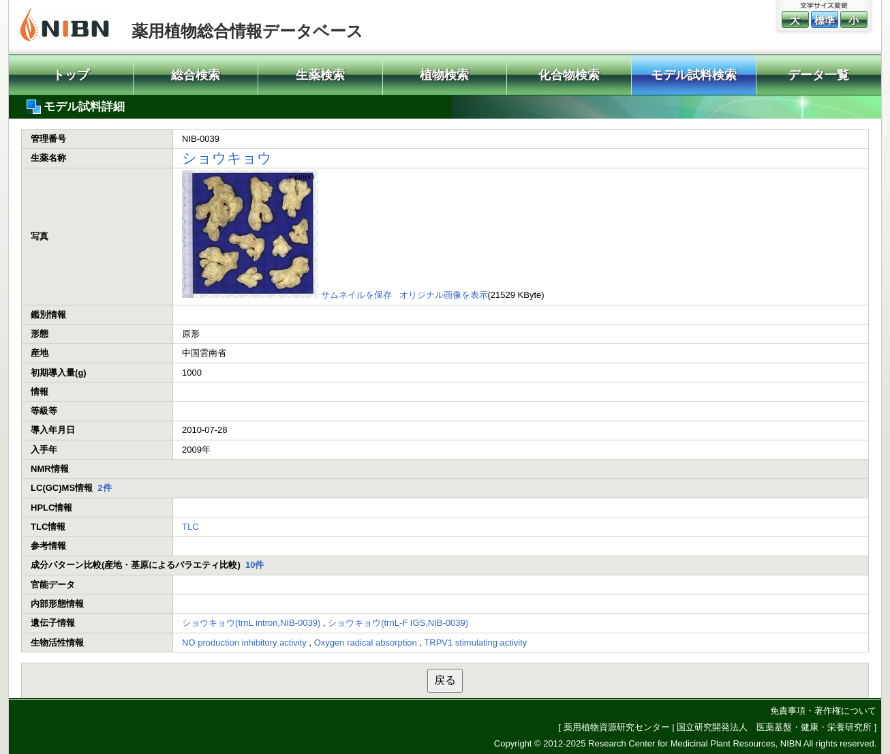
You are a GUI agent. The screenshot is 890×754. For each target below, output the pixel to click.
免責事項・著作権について (823, 711)
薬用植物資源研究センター (617, 727)
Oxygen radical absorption (365, 642)
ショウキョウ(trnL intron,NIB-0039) (251, 623)
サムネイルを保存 (356, 295)
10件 (254, 565)
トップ (70, 75)
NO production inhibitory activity (244, 642)
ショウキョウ (227, 158)
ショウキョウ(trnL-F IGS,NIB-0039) (398, 623)
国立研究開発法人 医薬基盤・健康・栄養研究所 (774, 727)
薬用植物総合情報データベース (247, 31)
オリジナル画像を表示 (443, 295)
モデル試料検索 (694, 75)
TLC (190, 527)
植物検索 (444, 75)
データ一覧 (818, 75)
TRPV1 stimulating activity (475, 642)
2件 (104, 488)
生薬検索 (320, 75)
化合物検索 (569, 75)
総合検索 (195, 75)
